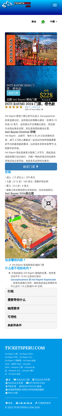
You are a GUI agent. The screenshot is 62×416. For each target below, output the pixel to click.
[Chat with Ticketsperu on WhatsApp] (43, 21)
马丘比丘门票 (21, 379)
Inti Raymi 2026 (35, 383)
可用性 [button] (12, 317)
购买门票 (13, 92)
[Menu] (55, 5)
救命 (9, 403)
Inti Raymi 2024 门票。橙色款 (20, 87)
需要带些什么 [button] (16, 300)
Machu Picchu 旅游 (30, 386)
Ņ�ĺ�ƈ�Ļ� (24, 403)
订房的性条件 (43, 403)
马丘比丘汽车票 (41, 379)
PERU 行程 (12, 392)
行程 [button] (11, 291)
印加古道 (11, 386)
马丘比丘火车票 (14, 383)
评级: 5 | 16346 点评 (32, 107)
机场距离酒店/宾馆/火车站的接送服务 (25, 389)
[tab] (31, 292)
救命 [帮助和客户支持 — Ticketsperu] (34, 21)
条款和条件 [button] (15, 325)
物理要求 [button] (14, 308)
